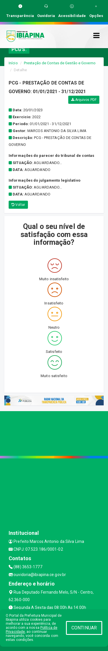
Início (13, 63)
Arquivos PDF (83, 100)
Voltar (18, 205)
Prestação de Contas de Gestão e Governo (60, 63)
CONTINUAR (84, 628)
